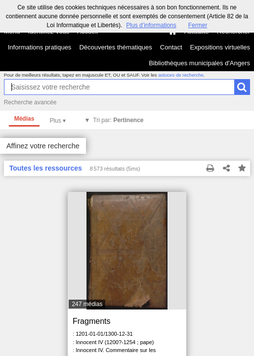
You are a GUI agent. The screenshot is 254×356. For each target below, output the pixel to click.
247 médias (87, 304)
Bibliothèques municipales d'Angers (199, 63)
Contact (171, 47)
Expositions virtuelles (220, 47)
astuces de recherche (181, 75)
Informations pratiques (40, 47)
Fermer (198, 25)
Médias (24, 118)
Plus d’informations (151, 25)
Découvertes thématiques (115, 47)
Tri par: (118, 120)
